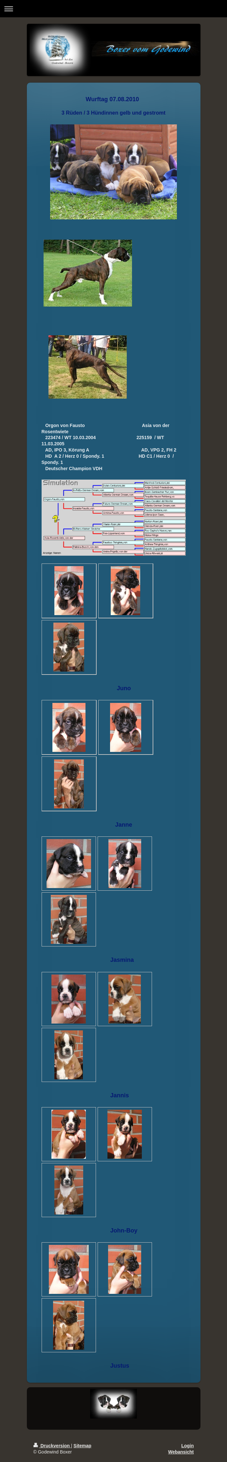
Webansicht (181, 1451)
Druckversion (52, 1445)
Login (187, 1445)
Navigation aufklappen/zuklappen (113, 9)
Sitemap (82, 1445)
